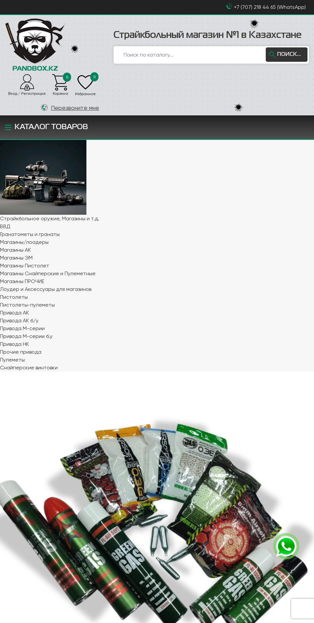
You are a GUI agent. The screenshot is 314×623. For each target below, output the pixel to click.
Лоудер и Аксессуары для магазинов (45, 289)
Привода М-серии (22, 328)
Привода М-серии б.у (26, 336)
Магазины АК (15, 249)
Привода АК (14, 312)
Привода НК (14, 344)
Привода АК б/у (19, 320)
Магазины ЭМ (16, 257)
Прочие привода (20, 351)
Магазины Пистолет (24, 265)
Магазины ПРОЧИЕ (22, 281)
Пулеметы (12, 359)
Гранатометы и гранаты (30, 234)
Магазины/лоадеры (24, 242)
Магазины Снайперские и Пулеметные (48, 273)
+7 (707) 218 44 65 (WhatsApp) (270, 7)
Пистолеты (14, 297)
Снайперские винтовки (29, 367)
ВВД (5, 226)
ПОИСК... (289, 54)
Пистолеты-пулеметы (27, 304)
